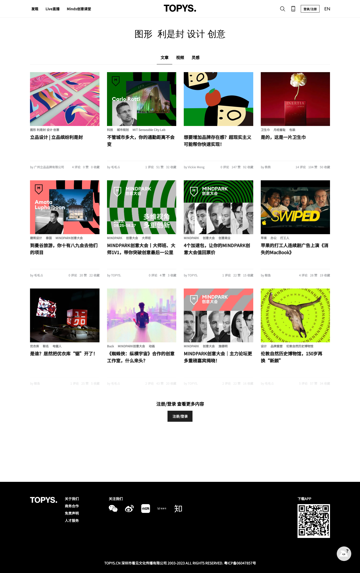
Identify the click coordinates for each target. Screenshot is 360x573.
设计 (264, 346)
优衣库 (34, 346)
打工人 (284, 238)
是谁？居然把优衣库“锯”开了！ (64, 353)
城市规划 (123, 129)
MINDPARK (114, 238)
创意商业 (224, 238)
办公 (273, 238)
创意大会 (132, 238)
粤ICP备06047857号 (240, 562)
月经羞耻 (280, 129)
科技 (110, 129)
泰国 (49, 238)
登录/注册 (310, 9)
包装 (292, 129)
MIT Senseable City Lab (148, 129)
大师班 (146, 238)
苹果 (264, 238)
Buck (110, 346)
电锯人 (57, 346)
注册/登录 (180, 416)
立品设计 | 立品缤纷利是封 (56, 137)
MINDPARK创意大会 (69, 238)
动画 (152, 346)
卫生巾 (265, 129)
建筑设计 (36, 238)
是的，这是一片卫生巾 (283, 137)
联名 (46, 346)
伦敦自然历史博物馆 (299, 346)
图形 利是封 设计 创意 (44, 129)
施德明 (223, 346)
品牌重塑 (276, 346)
